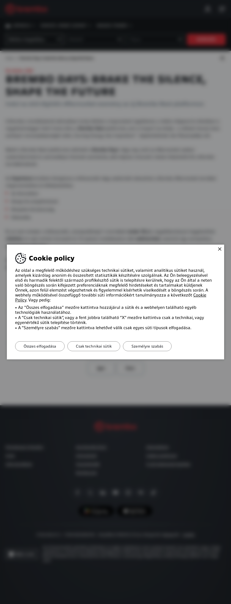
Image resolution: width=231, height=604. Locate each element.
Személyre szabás (147, 346)
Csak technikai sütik (94, 346)
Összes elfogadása (40, 346)
